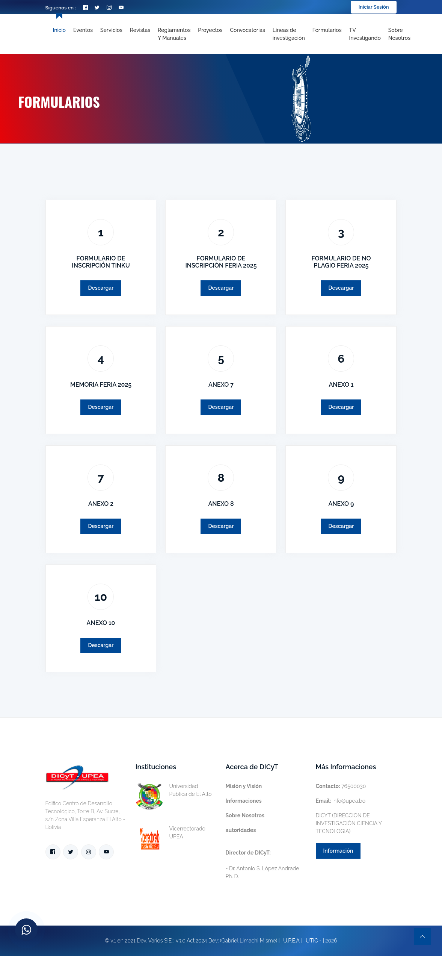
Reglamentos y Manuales (174, 34)
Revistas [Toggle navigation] (140, 30)
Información (338, 851)
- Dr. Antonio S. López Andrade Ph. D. (262, 864)
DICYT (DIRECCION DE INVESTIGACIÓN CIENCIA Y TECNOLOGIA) (349, 823)
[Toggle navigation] (289, 34)
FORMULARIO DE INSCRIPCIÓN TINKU (101, 262)
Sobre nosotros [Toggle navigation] (399, 34)
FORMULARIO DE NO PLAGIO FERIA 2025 (341, 262)
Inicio (59, 30)
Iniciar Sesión (374, 7)
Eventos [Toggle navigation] (83, 30)
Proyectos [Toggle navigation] (210, 30)
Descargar (100, 288)
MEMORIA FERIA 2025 (100, 384)
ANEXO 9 (341, 503)
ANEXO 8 (221, 503)
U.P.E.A (291, 941)
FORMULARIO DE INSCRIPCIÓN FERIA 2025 (220, 262)
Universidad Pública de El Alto (174, 790)
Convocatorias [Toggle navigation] (247, 30)
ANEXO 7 (221, 384)
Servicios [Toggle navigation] (111, 30)
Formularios (327, 30)
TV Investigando (365, 34)
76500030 (341, 786)
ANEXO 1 (341, 384)
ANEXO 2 (100, 503)
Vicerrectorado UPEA (170, 833)
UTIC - (313, 941)
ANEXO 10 (101, 622)
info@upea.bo (341, 801)
